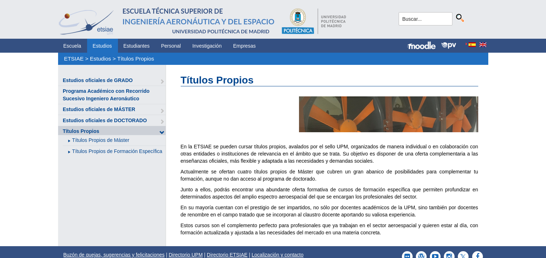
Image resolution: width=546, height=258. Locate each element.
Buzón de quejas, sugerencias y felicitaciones (114, 255)
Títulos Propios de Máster (100, 140)
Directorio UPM (185, 255)
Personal (171, 46)
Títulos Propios (135, 59)
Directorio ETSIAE (227, 255)
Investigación (207, 46)
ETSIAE (74, 59)
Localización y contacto (278, 255)
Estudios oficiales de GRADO (98, 80)
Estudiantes (136, 46)
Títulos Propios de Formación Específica (117, 151)
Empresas (244, 46)
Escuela (72, 46)
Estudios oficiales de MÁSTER (99, 109)
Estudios (102, 46)
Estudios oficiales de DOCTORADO (105, 120)
